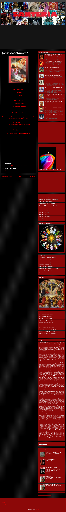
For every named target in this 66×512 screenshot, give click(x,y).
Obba (40, 373)
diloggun (61, 437)
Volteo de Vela (56, 436)
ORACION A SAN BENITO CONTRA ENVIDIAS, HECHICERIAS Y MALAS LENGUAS (53, 470)
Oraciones (48, 376)
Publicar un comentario (8, 170)
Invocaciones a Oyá (60, 366)
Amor (55, 347)
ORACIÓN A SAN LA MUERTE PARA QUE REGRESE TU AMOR (53, 55)
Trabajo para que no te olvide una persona (53, 424)
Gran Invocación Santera (60, 364)
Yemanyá (47, 437)
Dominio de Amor (60, 359)
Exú (56, 363)
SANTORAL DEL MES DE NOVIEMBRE (47, 333)
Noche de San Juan (47, 372)
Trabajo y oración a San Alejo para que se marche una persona (21, 165)
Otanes (49, 400)
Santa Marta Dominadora (45, 414)
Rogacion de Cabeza (60, 403)
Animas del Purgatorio (43, 349)
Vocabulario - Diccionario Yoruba (57, 435)
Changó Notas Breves (59, 353)
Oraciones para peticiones (50, 386)
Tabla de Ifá (43, 416)
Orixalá (57, 399)
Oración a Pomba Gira (43, 390)
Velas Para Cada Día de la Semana (46, 207)
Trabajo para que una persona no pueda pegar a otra (48, 425)
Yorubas (52, 437)
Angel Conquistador (43, 348)
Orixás (61, 399)
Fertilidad (44, 364)
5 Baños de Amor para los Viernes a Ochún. (55, 342)
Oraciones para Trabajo (48, 384)
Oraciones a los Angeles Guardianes (54, 377)
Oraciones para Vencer (59, 384)
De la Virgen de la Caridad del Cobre (46, 257)
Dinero (45, 359)
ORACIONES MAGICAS (45, 476)
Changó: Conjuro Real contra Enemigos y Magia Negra (49, 354)
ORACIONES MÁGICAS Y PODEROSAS (49, 484)
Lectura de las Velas (43, 197)
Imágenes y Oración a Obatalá (45, 266)
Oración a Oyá (59, 388)
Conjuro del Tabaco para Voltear (52, 358)
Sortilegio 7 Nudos (56, 415)
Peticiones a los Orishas (58, 401)
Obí (43, 373)
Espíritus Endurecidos (50, 363)
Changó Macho (50, 353)
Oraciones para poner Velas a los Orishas (47, 199)
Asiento (50, 349)
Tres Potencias (46, 433)
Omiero (62, 373)
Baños (40, 350)
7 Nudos (50, 343)
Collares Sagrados (43, 355)
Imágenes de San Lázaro (44, 262)
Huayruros (41, 366)
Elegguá (60, 362)
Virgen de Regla (50, 434)
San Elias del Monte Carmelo (51, 407)
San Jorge (56, 408)
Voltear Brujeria (42, 436)
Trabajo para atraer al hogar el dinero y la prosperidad (54, 420)
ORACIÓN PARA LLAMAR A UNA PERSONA (54, 114)
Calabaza (57, 350)
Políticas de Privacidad (6, 501)
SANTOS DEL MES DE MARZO (45, 316)
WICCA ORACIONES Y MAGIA (47, 451)
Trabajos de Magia (53, 429)
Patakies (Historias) (47, 401)
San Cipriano (41, 406)
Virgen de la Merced (59, 434)
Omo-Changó (42, 374)
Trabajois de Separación (48, 428)
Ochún (46, 373)
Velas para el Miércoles (44, 216)
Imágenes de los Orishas (44, 264)
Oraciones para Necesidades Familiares (47, 383)
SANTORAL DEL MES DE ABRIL (46, 318)
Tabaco (62, 415)
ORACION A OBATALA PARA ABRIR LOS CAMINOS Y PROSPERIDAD (53, 81)
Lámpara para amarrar (43, 371)
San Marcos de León (56, 410)
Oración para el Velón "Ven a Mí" (46, 201)
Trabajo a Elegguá (49, 416)
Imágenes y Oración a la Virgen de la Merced (48, 268)
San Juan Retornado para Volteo (52, 409)
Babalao (54, 349)
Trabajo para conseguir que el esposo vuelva (49, 422)
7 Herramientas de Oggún (43, 343)
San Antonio (60, 405)
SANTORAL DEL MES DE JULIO (46, 325)
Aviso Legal (4, 504)
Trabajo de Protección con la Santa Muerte (50, 418)
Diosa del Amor (52, 359)
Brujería (44, 350)
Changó (56, 351)
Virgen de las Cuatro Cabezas (44, 435)
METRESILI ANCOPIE (53, 371)
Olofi (59, 373)
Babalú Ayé (59, 349)
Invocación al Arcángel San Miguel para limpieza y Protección (51, 367)
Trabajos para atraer (48, 432)
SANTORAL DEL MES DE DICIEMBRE (47, 335)
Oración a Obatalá (50, 387)
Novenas (53, 372)
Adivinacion (62, 343)
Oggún (55, 373)
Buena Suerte (50, 350)
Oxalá (53, 400)
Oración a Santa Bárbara (48, 391)
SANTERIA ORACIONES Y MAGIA (47, 459)
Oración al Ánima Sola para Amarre (45, 394)
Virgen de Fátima (42, 434)
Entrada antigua (31, 176)
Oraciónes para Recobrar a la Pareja (51, 398)
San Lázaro (47, 410)
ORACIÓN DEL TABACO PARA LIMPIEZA (53, 101)
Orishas (52, 399)
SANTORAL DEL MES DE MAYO (46, 320)
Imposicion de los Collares (50, 366)
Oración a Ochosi (59, 387)
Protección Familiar (51, 403)
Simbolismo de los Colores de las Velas (47, 205)
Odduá (51, 373)
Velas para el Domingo (43, 210)
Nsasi (57, 372)
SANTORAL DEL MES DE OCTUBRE (47, 331)
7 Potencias (56, 343)
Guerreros (47, 365)
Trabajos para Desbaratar (51, 431)
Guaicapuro (42, 365)
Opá (48, 374)
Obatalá (61, 372)
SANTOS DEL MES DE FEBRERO (46, 314)
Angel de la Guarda (52, 348)
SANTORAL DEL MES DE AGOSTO (46, 327)
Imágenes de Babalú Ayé (44, 259)
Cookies (3, 502)
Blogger (37, 509)
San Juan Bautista (42, 409)
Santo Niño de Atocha (55, 414)
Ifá (44, 366)
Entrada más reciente (7, 176)
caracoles (57, 437)
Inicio (20, 176)
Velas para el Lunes (43, 212)
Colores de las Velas (43, 194)
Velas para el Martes (43, 214)
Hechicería (53, 365)
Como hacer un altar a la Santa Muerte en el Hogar (52, 357)
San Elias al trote (42, 407)
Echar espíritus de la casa (59, 360)
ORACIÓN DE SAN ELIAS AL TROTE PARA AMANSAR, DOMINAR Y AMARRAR (54, 75)
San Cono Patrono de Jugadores (50, 406)
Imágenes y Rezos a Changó (45, 270)
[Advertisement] (34, 40)
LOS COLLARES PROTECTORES (52, 67)
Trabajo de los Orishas (54, 419)
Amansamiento (51, 344)
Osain (40, 400)
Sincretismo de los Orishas (47, 415)
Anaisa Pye (62, 347)
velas (40, 218)
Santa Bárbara (61, 413)
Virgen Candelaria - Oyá (56, 433)
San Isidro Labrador (49, 408)
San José (61, 408)
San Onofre (50, 411)
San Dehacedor (60, 406)
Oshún (44, 400)
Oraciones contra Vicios (51, 380)
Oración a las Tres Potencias (51, 392)
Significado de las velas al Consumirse (47, 203)
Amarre (57, 344)
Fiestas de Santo (50, 364)
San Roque (45, 413)
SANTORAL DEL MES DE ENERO (46, 311)
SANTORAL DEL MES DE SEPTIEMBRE (47, 329)
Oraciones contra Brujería (44, 378)
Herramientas (59, 365)
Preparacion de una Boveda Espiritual (54, 402)
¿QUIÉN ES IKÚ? (49, 460)
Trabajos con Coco (58, 428)
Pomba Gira (41, 402)
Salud (41, 405)
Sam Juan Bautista (48, 405)
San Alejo (7, 165)
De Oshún (41, 255)
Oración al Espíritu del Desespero (57, 393)
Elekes (40, 363)
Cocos (63, 354)
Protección (41, 403)
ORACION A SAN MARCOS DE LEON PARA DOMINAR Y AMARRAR (54, 88)
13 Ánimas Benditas (43, 342)
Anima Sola (60, 348)
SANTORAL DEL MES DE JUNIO (46, 322)
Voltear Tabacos (49, 436)
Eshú (44, 363)
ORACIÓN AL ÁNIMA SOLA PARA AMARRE (54, 61)
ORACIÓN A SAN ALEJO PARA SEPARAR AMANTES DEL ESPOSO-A (53, 108)
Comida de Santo (52, 355)
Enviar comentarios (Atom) (21, 179)
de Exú (40, 272)
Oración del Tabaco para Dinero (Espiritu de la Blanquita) (53, 395)
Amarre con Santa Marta (54, 346)
